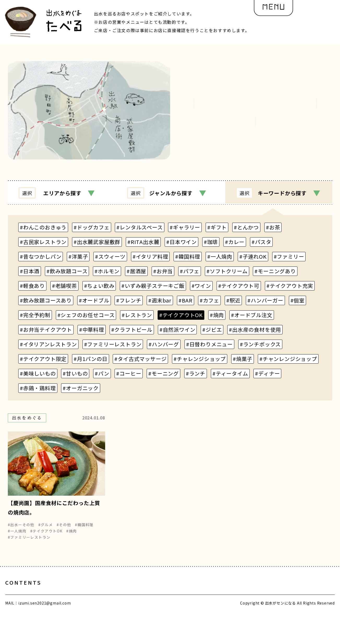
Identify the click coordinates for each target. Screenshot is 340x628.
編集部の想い (200, 592)
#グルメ (45, 528)
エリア (58, 193)
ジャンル (168, 193)
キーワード (280, 193)
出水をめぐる (110, 592)
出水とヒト (68, 592)
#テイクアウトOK (46, 534)
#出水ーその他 (21, 528)
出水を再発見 (154, 592)
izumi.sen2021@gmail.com (44, 611)
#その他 (64, 528)
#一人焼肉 (17, 534)
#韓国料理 (84, 528)
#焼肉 (71, 534)
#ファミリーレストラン (29, 540)
